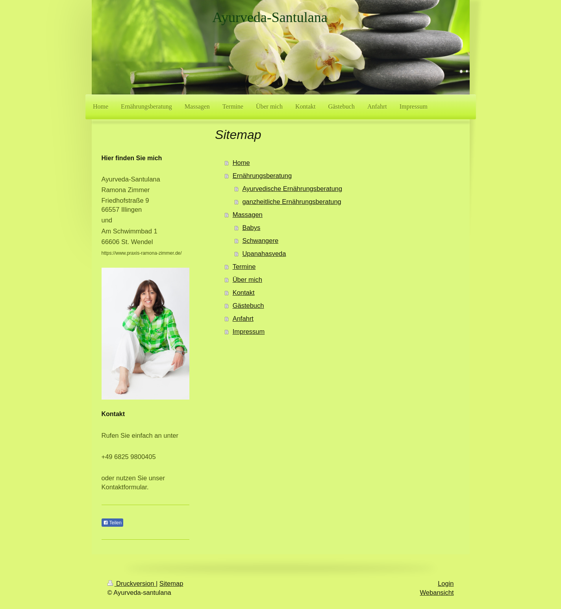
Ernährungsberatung (262, 175)
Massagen (248, 214)
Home (241, 162)
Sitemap (171, 583)
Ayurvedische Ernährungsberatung (292, 188)
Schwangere (260, 240)
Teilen (112, 523)
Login (446, 583)
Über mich (247, 279)
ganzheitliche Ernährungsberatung (291, 201)
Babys (251, 227)
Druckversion (131, 583)
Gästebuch (248, 305)
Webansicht (437, 592)
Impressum (249, 331)
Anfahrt (243, 318)
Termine (244, 266)
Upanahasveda (264, 253)
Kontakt (244, 292)
